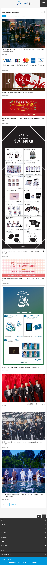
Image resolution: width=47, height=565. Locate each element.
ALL (4, 16)
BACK (42, 12)
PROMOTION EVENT (13, 16)
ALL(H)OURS (26, 16)
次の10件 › (14, 504)
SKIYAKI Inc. (35, 562)
